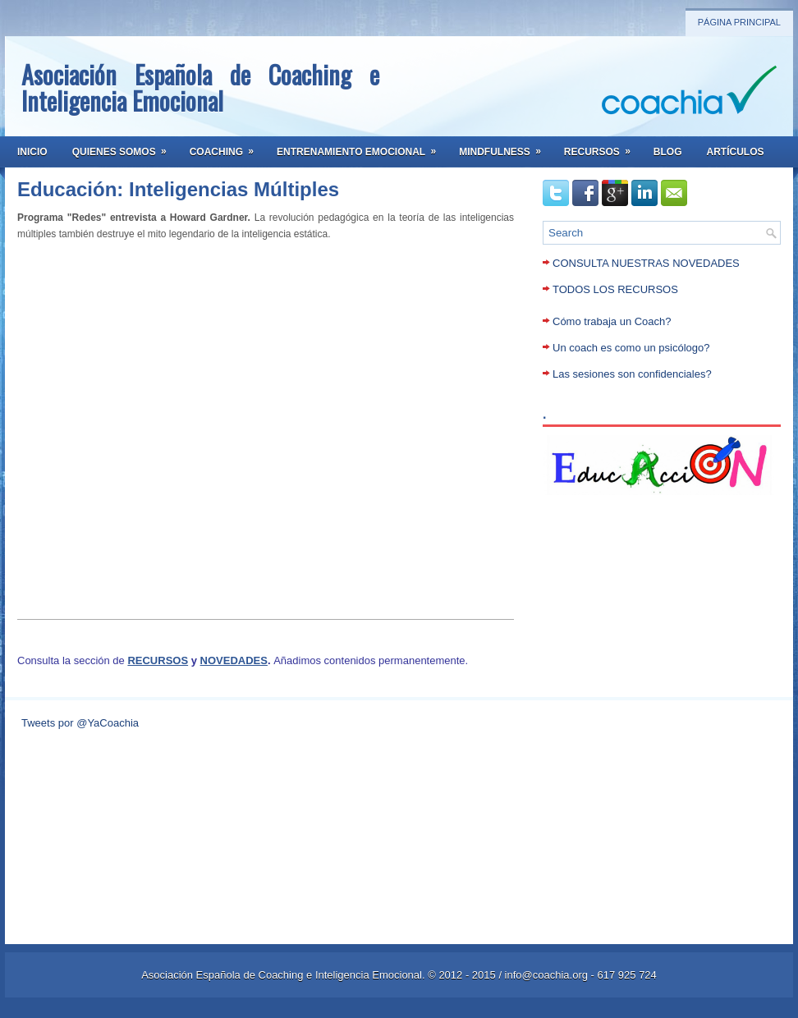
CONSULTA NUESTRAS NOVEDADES (646, 263)
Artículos (735, 152)
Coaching (227, 147)
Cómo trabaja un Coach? (612, 321)
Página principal (739, 22)
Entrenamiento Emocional (362, 147)
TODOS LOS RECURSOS (615, 289)
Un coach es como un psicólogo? (631, 348)
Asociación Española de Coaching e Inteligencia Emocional (200, 87)
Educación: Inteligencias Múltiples (178, 189)
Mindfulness (505, 147)
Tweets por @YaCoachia (80, 723)
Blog (668, 152)
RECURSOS (157, 660)
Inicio (32, 152)
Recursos (602, 147)
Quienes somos (124, 147)
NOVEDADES (234, 660)
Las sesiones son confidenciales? (632, 374)
